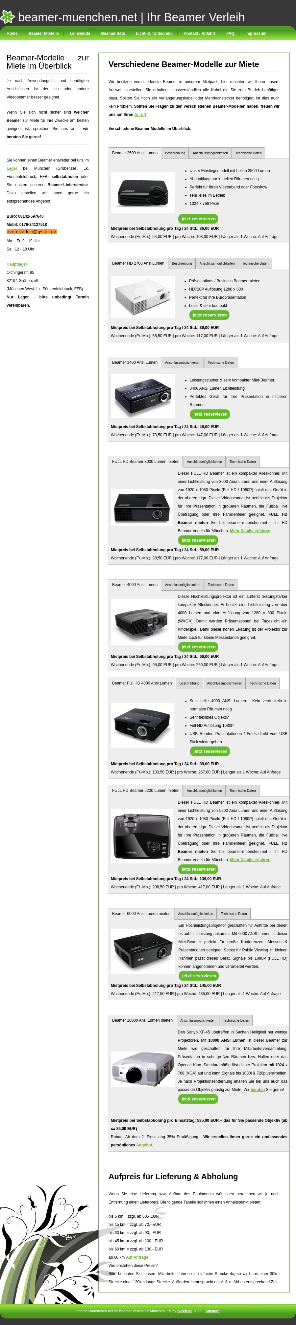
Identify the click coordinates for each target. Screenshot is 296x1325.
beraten (258, 1089)
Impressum (255, 33)
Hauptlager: (18, 264)
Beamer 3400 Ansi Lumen (135, 362)
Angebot (144, 1145)
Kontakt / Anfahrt (199, 33)
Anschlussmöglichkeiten (210, 153)
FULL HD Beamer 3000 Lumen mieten (145, 461)
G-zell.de (184, 1311)
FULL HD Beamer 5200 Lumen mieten (145, 790)
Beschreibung (175, 153)
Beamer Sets (113, 33)
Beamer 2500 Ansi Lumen (135, 153)
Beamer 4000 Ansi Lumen (135, 584)
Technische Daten (248, 153)
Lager (12, 168)
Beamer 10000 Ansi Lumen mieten (142, 1020)
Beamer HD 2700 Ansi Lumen (138, 263)
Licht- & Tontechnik (154, 33)
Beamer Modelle (44, 33)
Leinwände (80, 33)
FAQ (230, 33)
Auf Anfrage (137, 1257)
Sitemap (213, 1311)
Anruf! (140, 114)
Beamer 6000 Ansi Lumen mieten (141, 913)
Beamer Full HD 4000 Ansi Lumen (142, 683)
